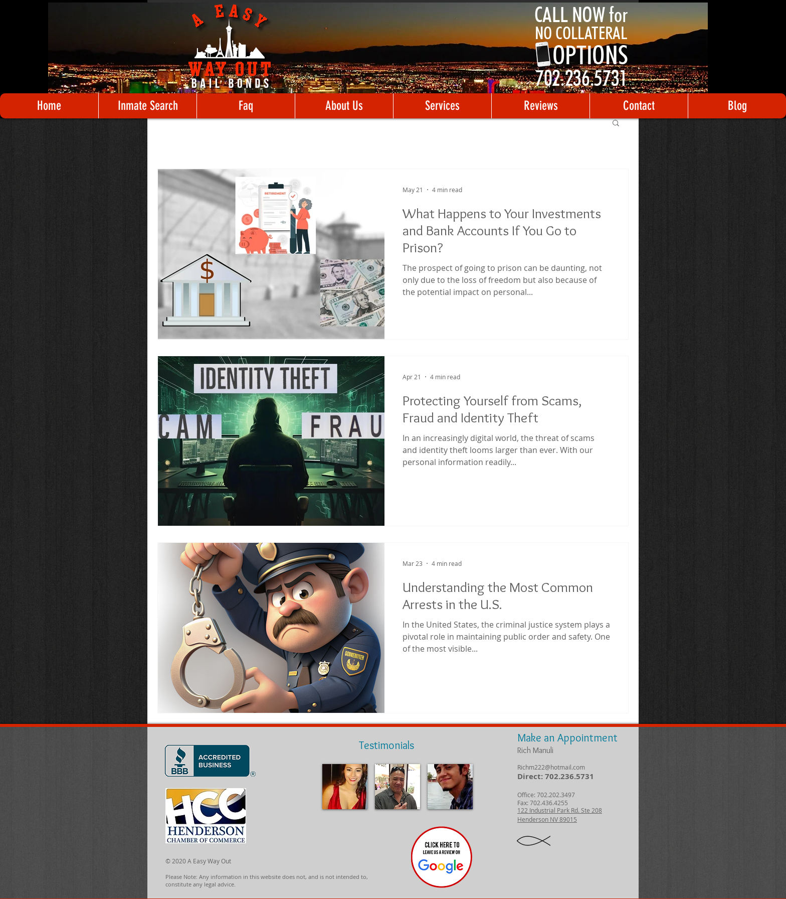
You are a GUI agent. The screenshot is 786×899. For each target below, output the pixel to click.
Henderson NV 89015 (547, 819)
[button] (616, 123)
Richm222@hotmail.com (551, 767)
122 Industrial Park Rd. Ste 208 (559, 810)
